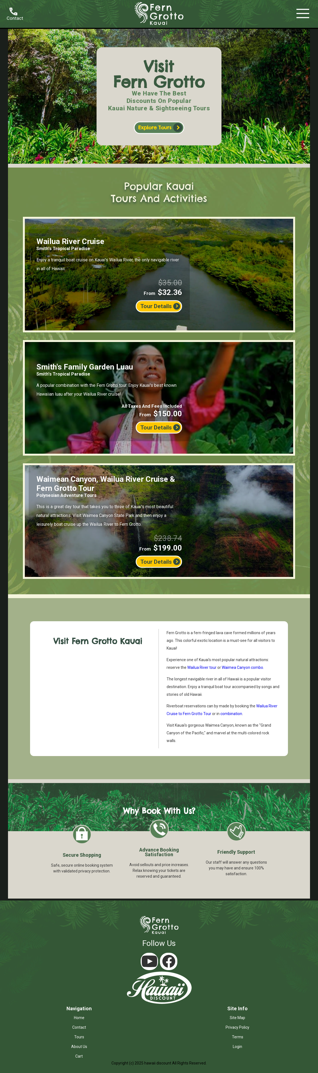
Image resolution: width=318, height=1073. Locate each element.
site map (237, 1017)
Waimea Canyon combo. (243, 667)
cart (79, 1056)
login (237, 1046)
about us (79, 1046)
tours (79, 1037)
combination (231, 713)
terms (237, 1037)
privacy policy (237, 1027)
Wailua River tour (202, 667)
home (79, 1017)
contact (79, 1027)
